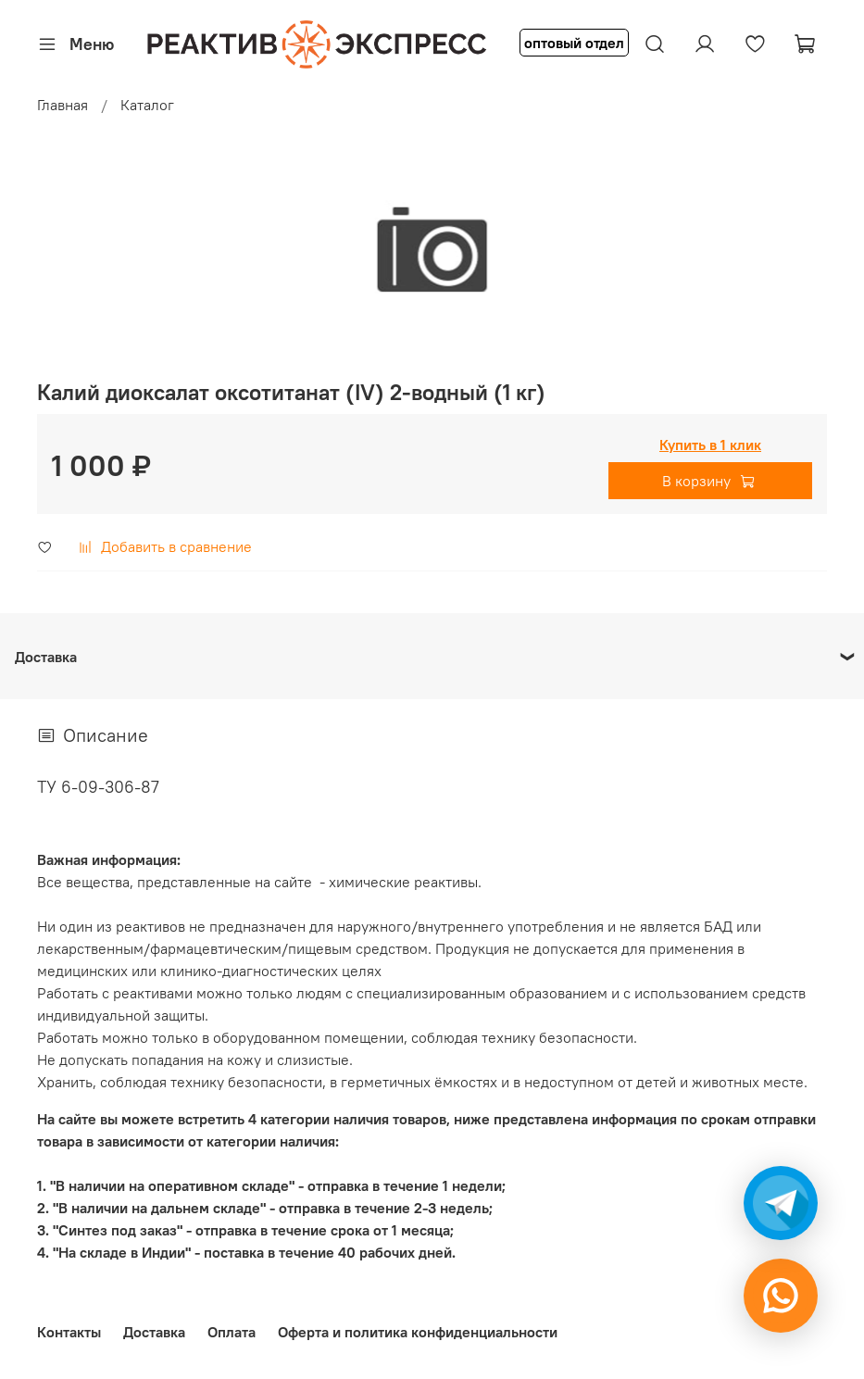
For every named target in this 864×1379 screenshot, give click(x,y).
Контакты (69, 1332)
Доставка (154, 1332)
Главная (62, 104)
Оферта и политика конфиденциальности (417, 1332)
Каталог (147, 104)
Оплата (231, 1332)
